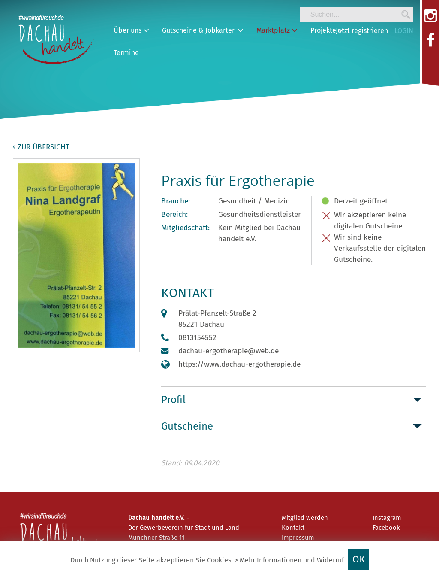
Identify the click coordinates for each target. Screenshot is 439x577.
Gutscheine (187, 426)
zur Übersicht (41, 147)
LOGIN (403, 31)
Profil (173, 400)
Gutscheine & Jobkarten (203, 30)
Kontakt (293, 527)
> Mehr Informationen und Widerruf (289, 560)
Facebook (386, 527)
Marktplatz (277, 30)
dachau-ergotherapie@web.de (228, 350)
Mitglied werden (305, 518)
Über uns (131, 30)
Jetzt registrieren (362, 31)
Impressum (298, 537)
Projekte (327, 30)
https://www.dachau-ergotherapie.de (239, 364)
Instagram (387, 518)
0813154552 (197, 337)
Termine (126, 53)
